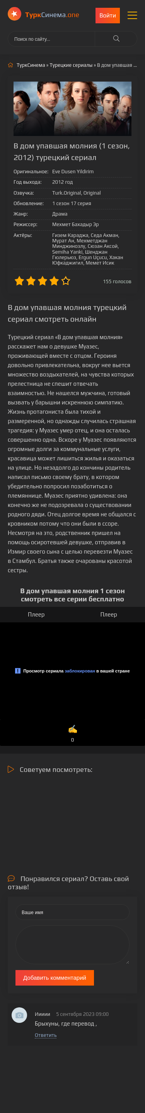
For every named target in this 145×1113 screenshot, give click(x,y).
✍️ (73, 734)
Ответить (45, 1035)
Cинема (52, 14)
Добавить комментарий (54, 977)
